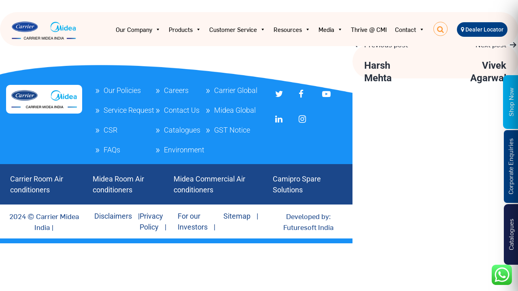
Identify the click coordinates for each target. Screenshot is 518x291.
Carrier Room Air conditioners (36, 184)
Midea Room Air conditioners (118, 184)
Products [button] (185, 29)
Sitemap (237, 216)
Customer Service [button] (237, 29)
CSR (110, 130)
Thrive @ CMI (369, 29)
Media (330, 29)
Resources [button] (292, 29)
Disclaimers (113, 216)
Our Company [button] (138, 29)
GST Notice (232, 130)
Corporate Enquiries (510, 166)
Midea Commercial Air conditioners (209, 184)
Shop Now (510, 101)
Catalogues (182, 130)
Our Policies (122, 90)
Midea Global (235, 110)
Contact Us (182, 110)
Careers (176, 90)
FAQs (112, 150)
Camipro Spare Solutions (297, 184)
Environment (184, 150)
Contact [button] (410, 29)
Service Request (129, 110)
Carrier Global (235, 90)
